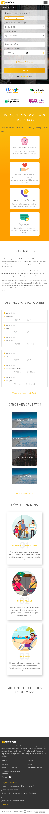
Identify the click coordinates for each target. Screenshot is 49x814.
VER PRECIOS (24, 70)
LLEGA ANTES (24, 656)
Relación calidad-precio (24, 147)
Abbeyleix (9, 380)
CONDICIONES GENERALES (9, 768)
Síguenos (5, 777)
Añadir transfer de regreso (24, 62)
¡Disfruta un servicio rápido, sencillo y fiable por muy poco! (24, 129)
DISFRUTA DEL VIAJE (24, 601)
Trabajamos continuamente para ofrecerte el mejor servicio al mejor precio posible (24, 153)
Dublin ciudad (10, 340)
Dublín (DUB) (10, 313)
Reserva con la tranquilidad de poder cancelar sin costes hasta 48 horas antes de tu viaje (24, 180)
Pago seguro (24, 224)
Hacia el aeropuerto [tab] (35, 18)
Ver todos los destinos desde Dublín (24, 393)
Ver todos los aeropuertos (24, 493)
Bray (7, 328)
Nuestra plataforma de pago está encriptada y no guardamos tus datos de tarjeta (24, 230)
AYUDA (30, 764)
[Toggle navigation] (45, 3)
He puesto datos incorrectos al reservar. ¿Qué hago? (18, 793)
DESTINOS (31, 761)
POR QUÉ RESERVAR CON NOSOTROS (24, 117)
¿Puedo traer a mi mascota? (10, 797)
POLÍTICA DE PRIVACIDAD (35, 768)
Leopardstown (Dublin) (13, 368)
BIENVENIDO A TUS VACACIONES (24, 545)
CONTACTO (4, 764)
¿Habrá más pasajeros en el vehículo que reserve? (17, 786)
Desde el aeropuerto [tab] (14, 18)
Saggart (8, 356)
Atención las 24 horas (24, 200)
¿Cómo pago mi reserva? (9, 790)
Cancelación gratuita (24, 174)
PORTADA (4, 8)
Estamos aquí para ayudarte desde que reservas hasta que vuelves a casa (24, 205)
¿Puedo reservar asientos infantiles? (13, 800)
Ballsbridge (9, 316)
